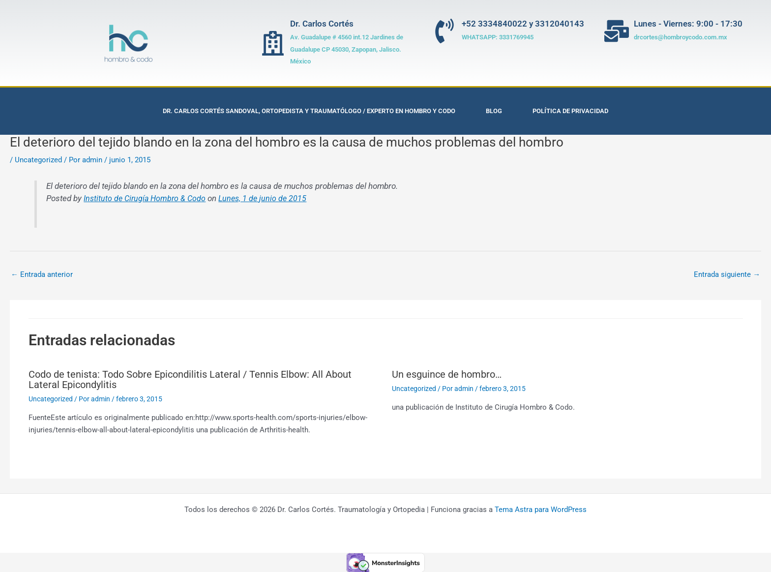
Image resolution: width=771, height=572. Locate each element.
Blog (494, 111)
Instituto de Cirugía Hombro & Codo (146, 198)
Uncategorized (38, 159)
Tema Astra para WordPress (541, 509)
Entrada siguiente (727, 274)
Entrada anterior (42, 274)
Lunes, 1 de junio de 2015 (267, 198)
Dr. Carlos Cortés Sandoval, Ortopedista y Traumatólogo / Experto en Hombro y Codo (309, 111)
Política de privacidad (570, 111)
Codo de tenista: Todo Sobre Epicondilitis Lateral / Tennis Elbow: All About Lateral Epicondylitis (190, 379)
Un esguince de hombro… (447, 374)
